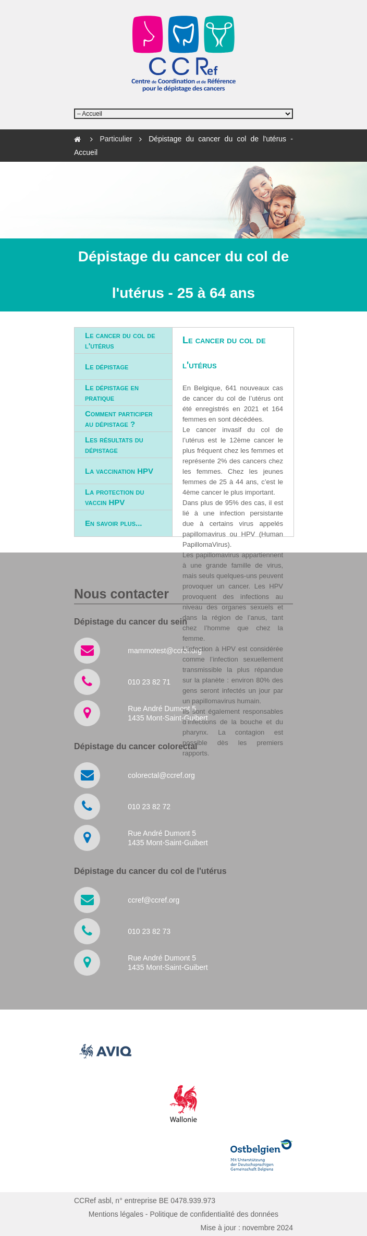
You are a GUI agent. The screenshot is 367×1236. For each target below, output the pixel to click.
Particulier (118, 139)
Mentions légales (116, 1214)
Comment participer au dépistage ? (119, 418)
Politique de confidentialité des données (214, 1214)
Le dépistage (106, 366)
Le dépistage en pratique (112, 392)
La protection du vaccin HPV (114, 497)
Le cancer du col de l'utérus (120, 340)
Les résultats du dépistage (114, 444)
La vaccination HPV (119, 470)
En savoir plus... (113, 523)
